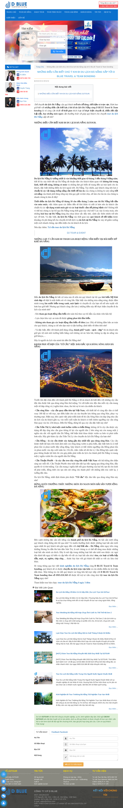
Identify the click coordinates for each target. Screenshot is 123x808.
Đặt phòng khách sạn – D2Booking (75, 779)
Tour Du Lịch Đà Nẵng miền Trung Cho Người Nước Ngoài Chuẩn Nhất (84, 674)
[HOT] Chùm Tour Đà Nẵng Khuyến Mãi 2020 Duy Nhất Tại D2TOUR (83, 653)
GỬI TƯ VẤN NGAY (73, 764)
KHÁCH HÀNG (86, 12)
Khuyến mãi (38, 779)
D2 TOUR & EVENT (76, 233)
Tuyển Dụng (9, 779)
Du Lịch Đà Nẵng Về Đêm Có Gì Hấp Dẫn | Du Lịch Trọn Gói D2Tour (83, 592)
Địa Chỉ (37, 749)
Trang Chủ (11, 12)
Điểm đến (25, 33)
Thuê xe (66, 782)
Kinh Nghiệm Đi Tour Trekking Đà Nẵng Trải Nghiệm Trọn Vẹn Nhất (82, 694)
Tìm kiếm (58, 51)
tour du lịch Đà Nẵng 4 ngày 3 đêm (74, 582)
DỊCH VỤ (107, 12)
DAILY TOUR (39, 12)
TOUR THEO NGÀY (54, 12)
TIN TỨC (98, 12)
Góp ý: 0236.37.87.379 (100, 784)
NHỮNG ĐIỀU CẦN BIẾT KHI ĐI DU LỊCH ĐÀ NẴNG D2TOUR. (64, 94)
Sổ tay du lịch (39, 777)
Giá (22, 45)
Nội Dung (38, 755)
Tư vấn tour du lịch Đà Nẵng (61, 227)
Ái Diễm (21, 75)
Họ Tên (37, 738)
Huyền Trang (23, 88)
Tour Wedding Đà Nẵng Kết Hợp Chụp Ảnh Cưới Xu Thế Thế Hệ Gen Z (84, 613)
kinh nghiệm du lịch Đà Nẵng (74, 566)
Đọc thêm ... (113, 606)
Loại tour (25, 39)
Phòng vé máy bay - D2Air (72, 777)
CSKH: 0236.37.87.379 (100, 782)
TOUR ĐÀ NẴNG (25, 12)
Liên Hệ (21, 18)
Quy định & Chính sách (13, 784)
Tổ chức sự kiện (69, 784)
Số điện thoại (39, 743)
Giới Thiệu (10, 18)
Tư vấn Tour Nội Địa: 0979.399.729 (104, 777)
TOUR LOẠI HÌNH (71, 12)
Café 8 (36, 782)
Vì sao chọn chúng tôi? (13, 782)
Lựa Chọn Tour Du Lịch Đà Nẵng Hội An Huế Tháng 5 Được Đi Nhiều (83, 633)
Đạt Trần (22, 101)
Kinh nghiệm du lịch (41, 784)
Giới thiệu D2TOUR (11, 777)
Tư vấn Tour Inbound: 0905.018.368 (104, 779)
